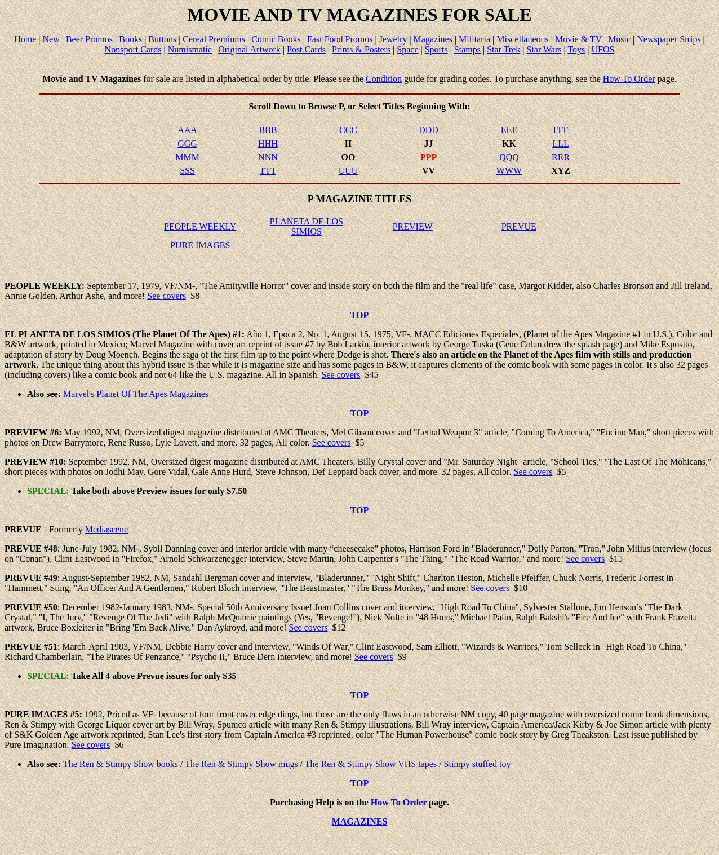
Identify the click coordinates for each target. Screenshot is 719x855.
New (51, 39)
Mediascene (106, 529)
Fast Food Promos (339, 39)
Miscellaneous (522, 39)
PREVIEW (413, 226)
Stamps (467, 49)
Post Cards (306, 49)
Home (25, 39)
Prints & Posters (361, 49)
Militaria (474, 39)
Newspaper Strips (668, 39)
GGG (187, 143)
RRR (561, 157)
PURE (17, 714)
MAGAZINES (360, 821)
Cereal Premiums (214, 39)
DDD (428, 130)
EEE (509, 130)
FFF (561, 130)
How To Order (629, 78)
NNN (268, 157)
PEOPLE (23, 285)
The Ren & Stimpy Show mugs (241, 764)
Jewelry (393, 39)
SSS (187, 170)
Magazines (433, 39)
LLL (560, 143)
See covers (166, 296)
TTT (268, 170)
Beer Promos (89, 39)
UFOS (602, 49)
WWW (509, 170)
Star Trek (503, 49)
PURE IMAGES (200, 245)
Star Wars (543, 49)
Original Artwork (249, 49)
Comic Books (276, 39)
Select (369, 106)
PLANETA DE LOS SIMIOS (306, 226)
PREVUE (518, 226)
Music (619, 39)
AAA (187, 130)
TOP (359, 315)
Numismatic (190, 49)
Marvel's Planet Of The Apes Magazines (135, 394)
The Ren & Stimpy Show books (120, 764)
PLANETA (39, 334)
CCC (348, 130)
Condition (384, 78)
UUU (348, 170)
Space (407, 49)
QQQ (509, 157)
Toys (576, 49)
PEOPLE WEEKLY (200, 226)
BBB (268, 130)
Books (130, 39)
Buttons (162, 39)
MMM (187, 157)
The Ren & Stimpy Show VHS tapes (371, 764)
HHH (268, 143)
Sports (436, 49)
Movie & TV (578, 39)
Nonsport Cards (133, 49)
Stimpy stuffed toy (477, 764)
